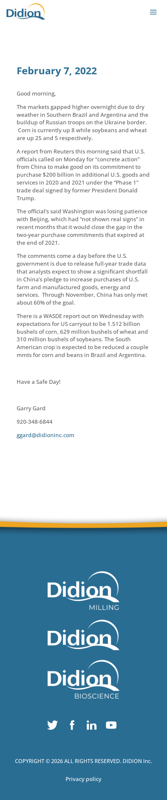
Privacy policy (83, 779)
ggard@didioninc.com (45, 435)
